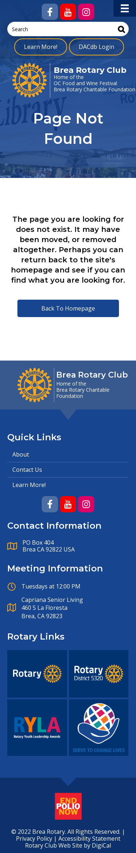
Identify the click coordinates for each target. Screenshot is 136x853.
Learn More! (40, 47)
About (20, 454)
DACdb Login (96, 47)
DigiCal (101, 845)
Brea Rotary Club (90, 70)
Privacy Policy (34, 838)
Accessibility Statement (89, 838)
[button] (50, 12)
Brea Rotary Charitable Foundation (94, 89)
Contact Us (27, 470)
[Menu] (125, 8)
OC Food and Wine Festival (85, 83)
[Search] (121, 29)
